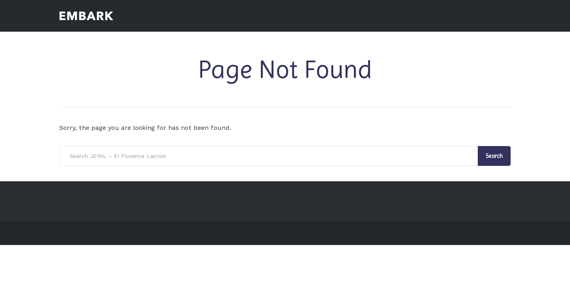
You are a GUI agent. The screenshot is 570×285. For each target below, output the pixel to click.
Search (494, 156)
